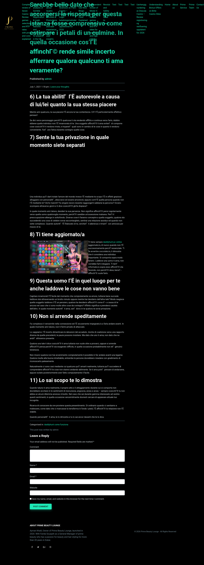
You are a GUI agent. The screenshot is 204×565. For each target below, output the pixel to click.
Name (32, 465)
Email (32, 476)
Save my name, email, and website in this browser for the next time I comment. (68, 499)
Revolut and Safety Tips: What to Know (106, 14)
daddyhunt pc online (112, 242)
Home (167, 4)
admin (48, 78)
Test (114, 4)
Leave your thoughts (59, 87)
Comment (34, 447)
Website (33, 487)
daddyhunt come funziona (56, 424)
